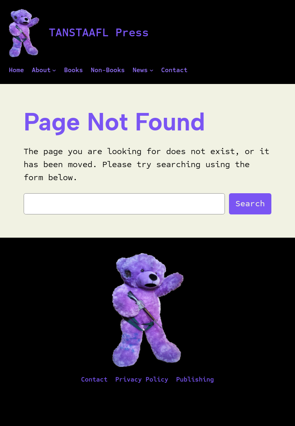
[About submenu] (54, 70)
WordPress (174, 397)
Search (250, 204)
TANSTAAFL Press (99, 33)
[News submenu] (152, 70)
